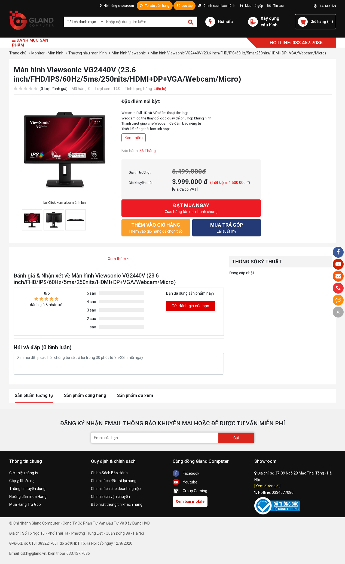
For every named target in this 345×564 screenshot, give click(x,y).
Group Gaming (190, 491)
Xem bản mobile (190, 501)
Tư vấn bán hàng (155, 6)
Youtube (185, 482)
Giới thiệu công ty (23, 473)
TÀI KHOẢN (325, 6)
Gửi (236, 438)
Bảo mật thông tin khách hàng (116, 504)
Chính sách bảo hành (216, 6)
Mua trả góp (251, 6)
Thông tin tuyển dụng (27, 488)
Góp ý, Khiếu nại (22, 481)
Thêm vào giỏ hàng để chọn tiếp (155, 227)
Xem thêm (133, 137)
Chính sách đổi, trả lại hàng (113, 481)
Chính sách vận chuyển (110, 496)
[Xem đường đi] (267, 486)
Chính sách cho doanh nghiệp (116, 488)
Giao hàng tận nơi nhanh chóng (191, 208)
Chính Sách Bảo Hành (109, 473)
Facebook (186, 473)
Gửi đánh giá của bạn (190, 305)
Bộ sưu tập (184, 6)
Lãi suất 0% (226, 227)
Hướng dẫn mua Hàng (28, 496)
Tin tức (275, 6)
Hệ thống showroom (117, 6)
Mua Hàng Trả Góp (25, 504)
